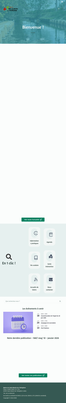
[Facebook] (62, 1)
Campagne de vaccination (48, 323)
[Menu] (62, 8)
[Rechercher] (58, 8)
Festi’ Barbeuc (45, 328)
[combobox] (31, 301)
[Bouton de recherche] (60, 301)
